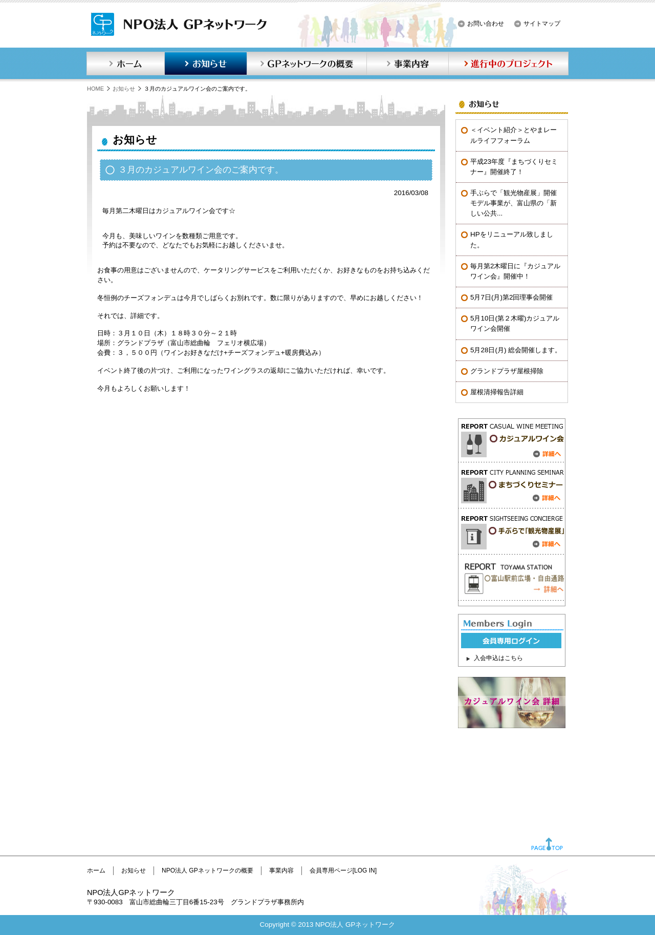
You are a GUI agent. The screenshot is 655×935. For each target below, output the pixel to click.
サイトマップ (541, 23)
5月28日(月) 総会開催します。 (515, 350)
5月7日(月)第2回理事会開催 (511, 297)
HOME (95, 89)
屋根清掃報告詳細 (496, 392)
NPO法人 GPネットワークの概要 (207, 870)
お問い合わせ (485, 23)
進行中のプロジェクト (508, 63)
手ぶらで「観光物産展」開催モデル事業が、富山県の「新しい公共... (513, 203)
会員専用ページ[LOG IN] (343, 870)
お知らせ (206, 63)
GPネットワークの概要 (306, 63)
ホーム (125, 63)
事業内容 (407, 63)
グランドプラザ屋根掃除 (506, 371)
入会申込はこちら (498, 658)
